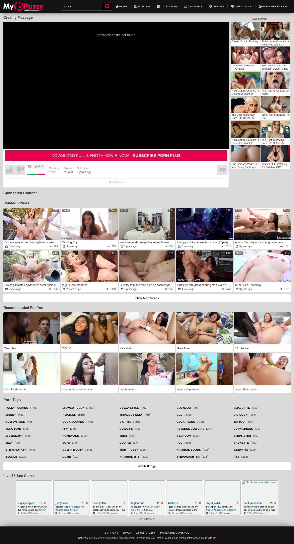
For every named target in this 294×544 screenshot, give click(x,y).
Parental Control (174, 532)
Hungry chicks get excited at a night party (202, 242)
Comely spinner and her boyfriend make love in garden (31, 242)
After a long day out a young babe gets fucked (262, 242)
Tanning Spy (69, 242)
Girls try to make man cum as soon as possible (147, 285)
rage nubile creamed (75, 285)
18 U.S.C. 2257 (145, 532)
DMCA (127, 532)
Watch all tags (147, 466)
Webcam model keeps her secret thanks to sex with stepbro (147, 242)
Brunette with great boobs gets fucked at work (204, 285)
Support (111, 532)
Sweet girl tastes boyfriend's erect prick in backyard (31, 285)
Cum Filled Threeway (248, 285)
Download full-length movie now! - (116, 155)
